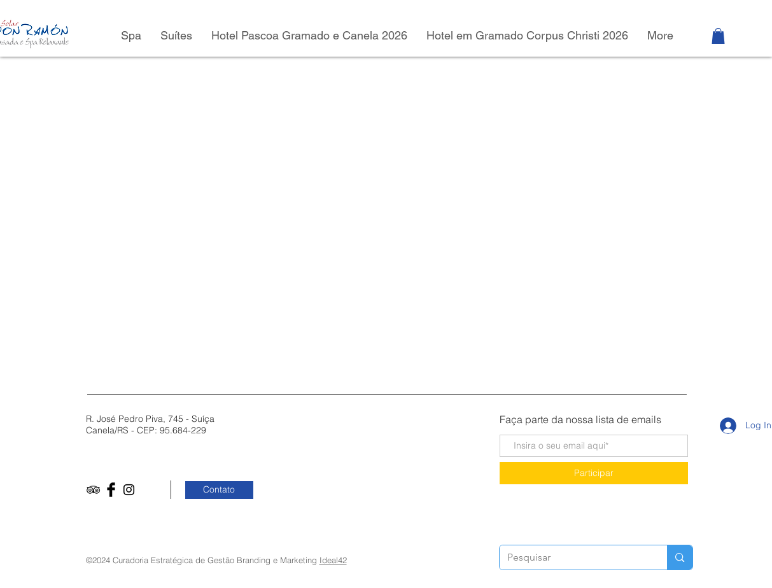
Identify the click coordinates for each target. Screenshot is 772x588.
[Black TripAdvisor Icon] (93, 489)
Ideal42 (333, 560)
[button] (718, 36)
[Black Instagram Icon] (129, 489)
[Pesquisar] (574, 557)
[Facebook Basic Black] (111, 489)
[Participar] (594, 473)
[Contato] (219, 490)
